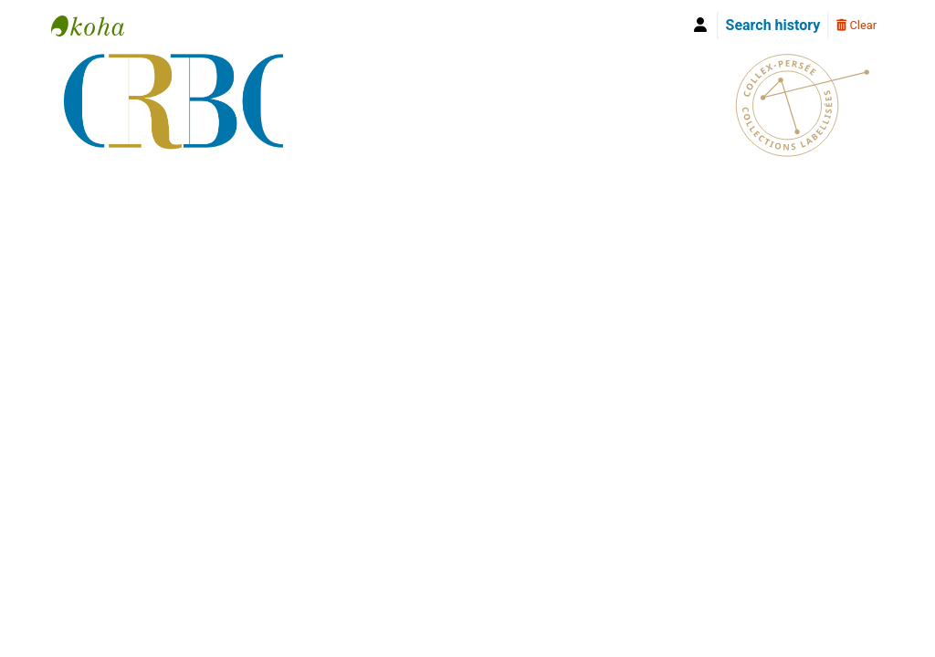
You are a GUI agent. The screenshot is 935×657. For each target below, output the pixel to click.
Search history (773, 25)
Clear (856, 25)
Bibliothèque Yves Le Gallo (96, 25)
